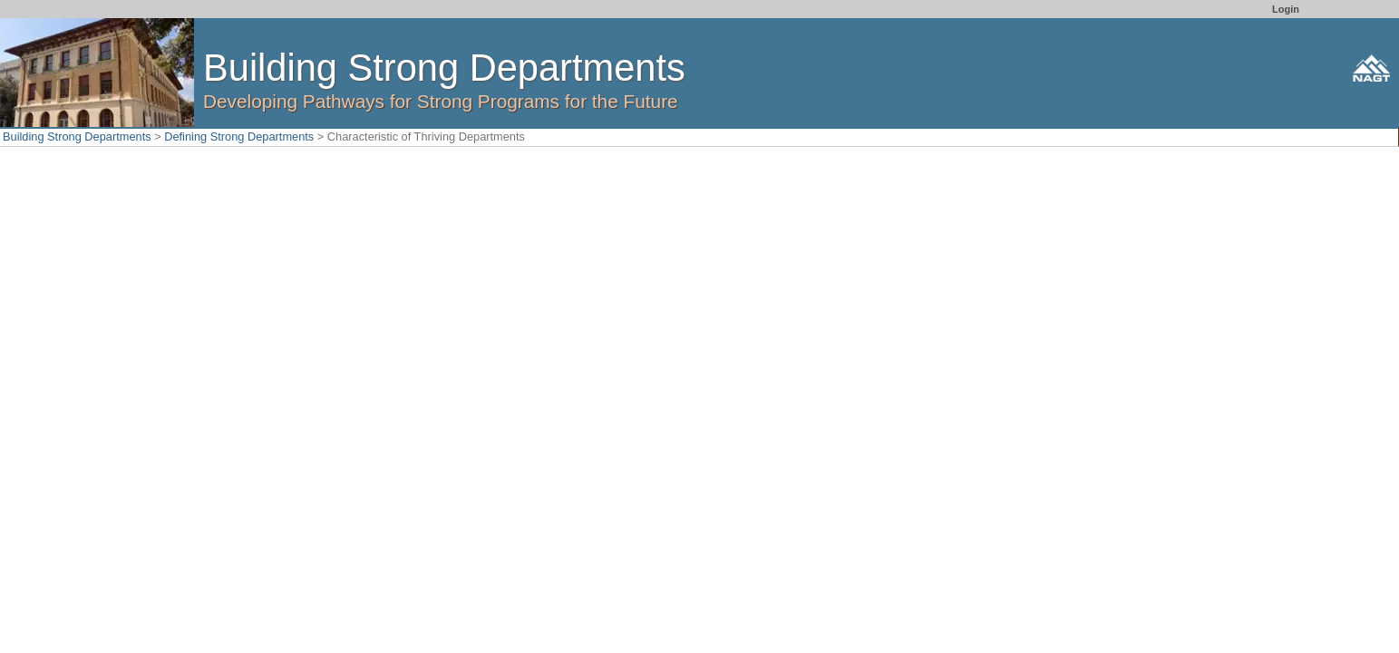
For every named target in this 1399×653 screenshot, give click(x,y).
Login (1285, 9)
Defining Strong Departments (239, 136)
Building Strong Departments (77, 136)
